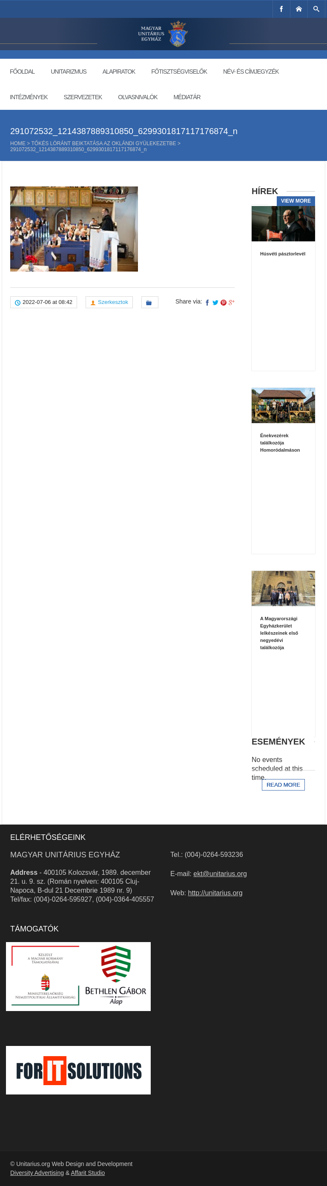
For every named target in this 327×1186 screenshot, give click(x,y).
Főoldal (22, 71)
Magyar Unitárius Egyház (65, 855)
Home (18, 143)
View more (296, 201)
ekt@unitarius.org (220, 873)
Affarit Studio (88, 1172)
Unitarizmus (68, 71)
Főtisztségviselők (179, 71)
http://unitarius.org (215, 893)
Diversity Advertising (37, 1172)
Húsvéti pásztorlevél (282, 253)
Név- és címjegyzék (251, 71)
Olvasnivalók (137, 97)
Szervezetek (82, 97)
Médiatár (186, 97)
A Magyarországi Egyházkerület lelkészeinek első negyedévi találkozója (279, 633)
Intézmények (29, 97)
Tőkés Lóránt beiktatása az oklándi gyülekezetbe (103, 143)
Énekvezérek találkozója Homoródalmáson (280, 443)
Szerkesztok (113, 302)
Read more (283, 785)
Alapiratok (119, 71)
